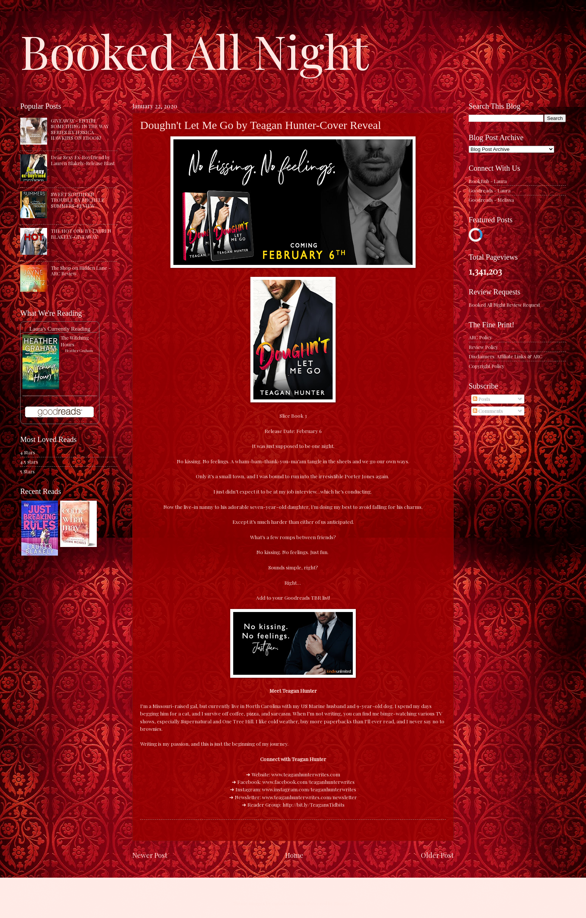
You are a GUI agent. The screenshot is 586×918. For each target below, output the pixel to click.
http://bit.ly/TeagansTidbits (314, 804)
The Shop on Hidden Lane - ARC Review (81, 270)
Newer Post (149, 855)
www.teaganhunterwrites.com (305, 774)
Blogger (343, 903)
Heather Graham (79, 350)
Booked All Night (194, 50)
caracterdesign (288, 903)
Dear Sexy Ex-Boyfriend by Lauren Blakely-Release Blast (83, 160)
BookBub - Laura (488, 181)
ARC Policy (480, 337)
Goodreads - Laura (490, 190)
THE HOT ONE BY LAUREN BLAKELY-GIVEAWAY (81, 233)
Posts (481, 399)
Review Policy (483, 347)
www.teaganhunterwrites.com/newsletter (309, 797)
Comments (488, 411)
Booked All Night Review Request (504, 305)
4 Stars (27, 452)
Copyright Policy (486, 366)
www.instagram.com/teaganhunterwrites (309, 789)
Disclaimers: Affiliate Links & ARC (505, 356)
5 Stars (27, 471)
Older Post (437, 855)
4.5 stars (29, 461)
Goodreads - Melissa (491, 200)
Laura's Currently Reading (59, 328)
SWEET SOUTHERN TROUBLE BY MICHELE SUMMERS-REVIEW (77, 200)
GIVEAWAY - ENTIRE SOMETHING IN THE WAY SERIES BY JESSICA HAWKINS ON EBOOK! (80, 129)
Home (294, 855)
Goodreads (297, 597)
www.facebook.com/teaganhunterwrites (308, 781)
